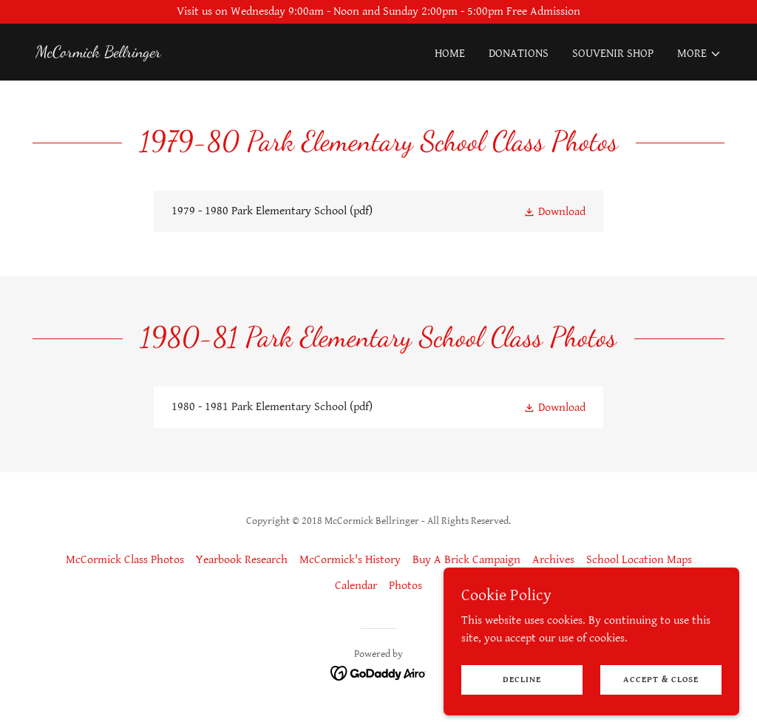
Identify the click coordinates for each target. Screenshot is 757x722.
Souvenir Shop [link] (613, 54)
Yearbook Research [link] (242, 560)
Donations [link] (519, 54)
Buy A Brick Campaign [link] (466, 560)
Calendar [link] (356, 586)
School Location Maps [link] (639, 560)
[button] (699, 54)
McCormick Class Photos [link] (125, 560)
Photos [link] (405, 586)
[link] (98, 54)
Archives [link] (553, 560)
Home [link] (450, 54)
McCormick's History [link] (350, 560)
